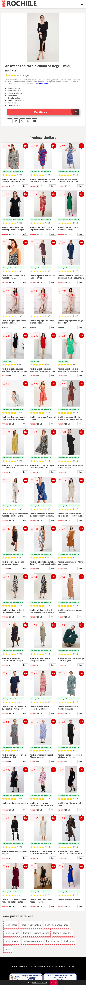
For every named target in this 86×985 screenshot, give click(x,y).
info (25, 186)
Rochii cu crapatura (32, 940)
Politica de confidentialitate (43, 966)
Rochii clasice (52, 940)
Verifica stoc (56, 112)
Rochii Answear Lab (31, 924)
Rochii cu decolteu (62, 932)
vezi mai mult (42, 83)
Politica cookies (66, 966)
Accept (54, 982)
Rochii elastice (12, 932)
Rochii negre (11, 924)
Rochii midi (69, 940)
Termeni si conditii (19, 966)
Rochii (8, 949)
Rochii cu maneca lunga (57, 924)
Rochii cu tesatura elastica (36, 932)
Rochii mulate (11, 940)
